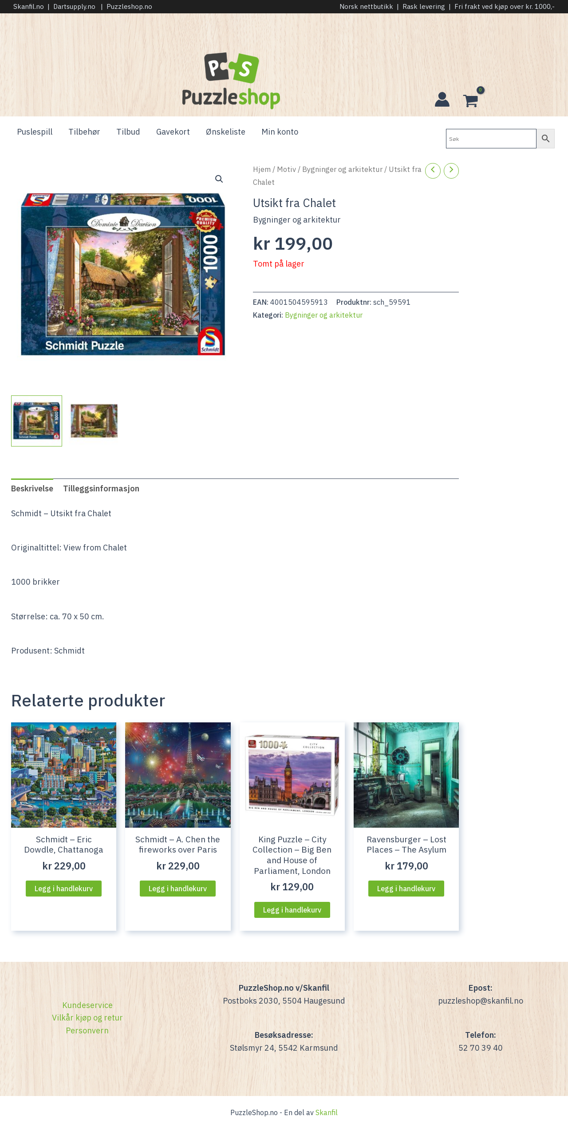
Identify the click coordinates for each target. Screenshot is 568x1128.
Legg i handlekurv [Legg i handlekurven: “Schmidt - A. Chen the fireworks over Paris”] (178, 888)
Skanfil (327, 1112)
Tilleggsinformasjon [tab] (101, 488)
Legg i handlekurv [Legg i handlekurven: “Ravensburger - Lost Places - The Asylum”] (406, 888)
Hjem (262, 169)
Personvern (87, 1030)
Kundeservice (87, 1005)
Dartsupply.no (74, 6)
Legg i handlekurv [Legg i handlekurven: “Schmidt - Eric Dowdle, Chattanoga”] (64, 888)
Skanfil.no (28, 6)
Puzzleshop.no (129, 6)
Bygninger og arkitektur (342, 169)
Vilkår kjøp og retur (87, 1017)
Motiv (286, 169)
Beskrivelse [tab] (32, 488)
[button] (219, 179)
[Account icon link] (442, 99)
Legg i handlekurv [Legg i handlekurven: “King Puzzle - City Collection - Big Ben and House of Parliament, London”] (292, 909)
